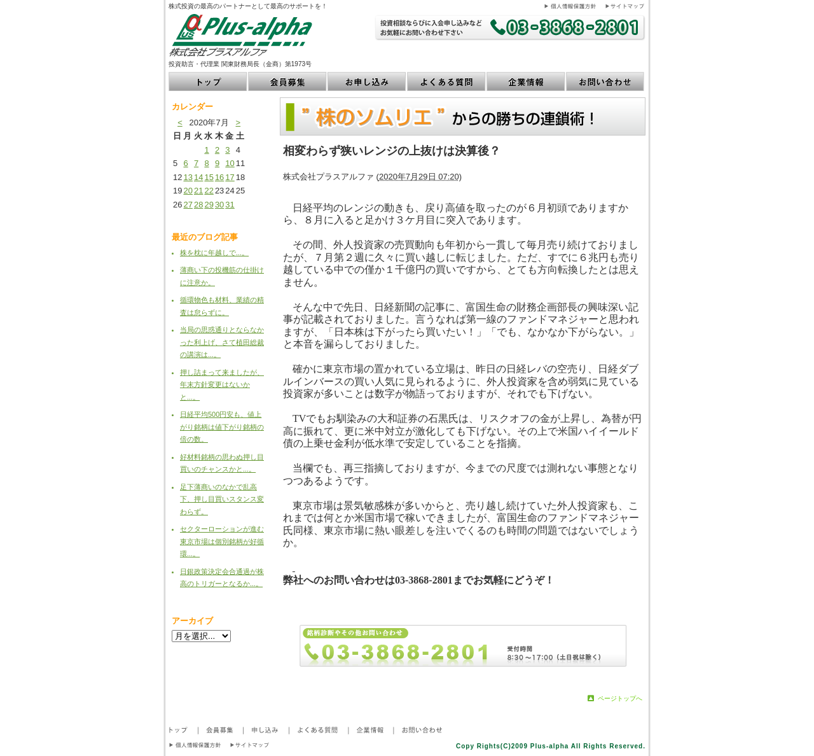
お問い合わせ (605, 81)
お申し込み (367, 81)
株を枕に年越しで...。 (214, 252)
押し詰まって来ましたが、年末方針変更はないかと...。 (222, 384)
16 (219, 177)
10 (229, 163)
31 (229, 204)
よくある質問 (446, 81)
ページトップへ (620, 698)
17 (229, 177)
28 (198, 204)
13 (187, 177)
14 (198, 177)
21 (198, 190)
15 (208, 177)
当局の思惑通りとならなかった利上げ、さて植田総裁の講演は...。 (222, 342)
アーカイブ (192, 621)
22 (208, 190)
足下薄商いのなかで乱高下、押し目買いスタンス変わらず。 (222, 499)
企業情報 (526, 81)
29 (208, 204)
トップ (208, 81)
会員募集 (288, 81)
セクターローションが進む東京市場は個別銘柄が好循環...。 (222, 541)
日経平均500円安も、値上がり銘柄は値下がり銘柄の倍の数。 (222, 426)
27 (187, 204)
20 (187, 190)
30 (219, 204)
